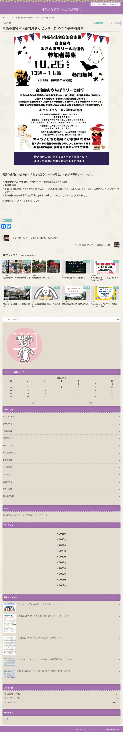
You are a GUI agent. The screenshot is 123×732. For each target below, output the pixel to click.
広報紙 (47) (9, 456)
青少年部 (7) (8, 496)
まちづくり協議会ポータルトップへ (104, 4)
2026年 (62, 533)
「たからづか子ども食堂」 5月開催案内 (30, 605)
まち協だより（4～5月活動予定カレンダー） (33, 637)
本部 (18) (6, 476)
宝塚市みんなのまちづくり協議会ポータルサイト (24, 515)
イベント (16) (8, 422)
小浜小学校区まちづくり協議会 (93, 728)
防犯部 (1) (7, 490)
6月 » (91, 409)
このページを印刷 (113, 29)
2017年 (62, 585)
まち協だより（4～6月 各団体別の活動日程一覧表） (36, 616)
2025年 (62, 539)
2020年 (62, 568)
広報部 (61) (7, 442)
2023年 (62, 551)
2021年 (62, 562)
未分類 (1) (7, 470)
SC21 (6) (8, 449)
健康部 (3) (7, 436)
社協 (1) (8, 463)
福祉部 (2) (7, 483)
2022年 (62, 556)
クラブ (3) (7, 429)
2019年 (62, 574)
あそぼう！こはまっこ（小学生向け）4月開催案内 (36, 659)
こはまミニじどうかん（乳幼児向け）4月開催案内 (35, 670)
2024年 (62, 545)
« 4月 (32, 409)
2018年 (62, 579)
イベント (8, 226)
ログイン (6, 717)
